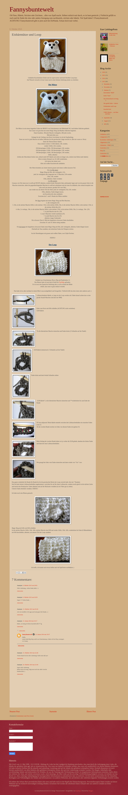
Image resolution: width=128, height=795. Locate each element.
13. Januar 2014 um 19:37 (42, 634)
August (106, 121)
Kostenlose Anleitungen (106, 140)
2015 (103, 75)
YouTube (61, 282)
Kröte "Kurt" (107, 95)
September (107, 118)
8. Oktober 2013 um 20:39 (30, 597)
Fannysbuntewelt (32, 9)
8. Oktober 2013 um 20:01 (30, 585)
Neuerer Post (15, 711)
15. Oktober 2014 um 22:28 (30, 653)
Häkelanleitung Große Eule (113, 34)
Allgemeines (103, 142)
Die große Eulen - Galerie (111, 103)
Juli (105, 124)
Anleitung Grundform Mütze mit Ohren (112, 57)
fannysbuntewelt (27, 634)
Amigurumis (103, 137)
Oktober (106, 90)
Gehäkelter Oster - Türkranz (114, 45)
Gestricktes (103, 148)
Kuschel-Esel (107, 109)
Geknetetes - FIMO (105, 145)
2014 (103, 78)
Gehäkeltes (103, 134)
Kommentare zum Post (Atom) (25, 716)
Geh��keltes (104, 156)
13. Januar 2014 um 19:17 (30, 621)
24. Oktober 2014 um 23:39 (30, 664)
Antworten (20, 591)
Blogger (91, 791)
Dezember (107, 84)
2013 (103, 81)
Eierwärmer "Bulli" (109, 92)
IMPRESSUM (104, 196)
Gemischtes (103, 153)
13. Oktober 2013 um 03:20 (30, 609)
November (107, 87)
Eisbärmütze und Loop (110, 106)
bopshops (78, 791)
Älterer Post (91, 711)
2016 (103, 72)
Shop (101, 150)
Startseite (53, 711)
